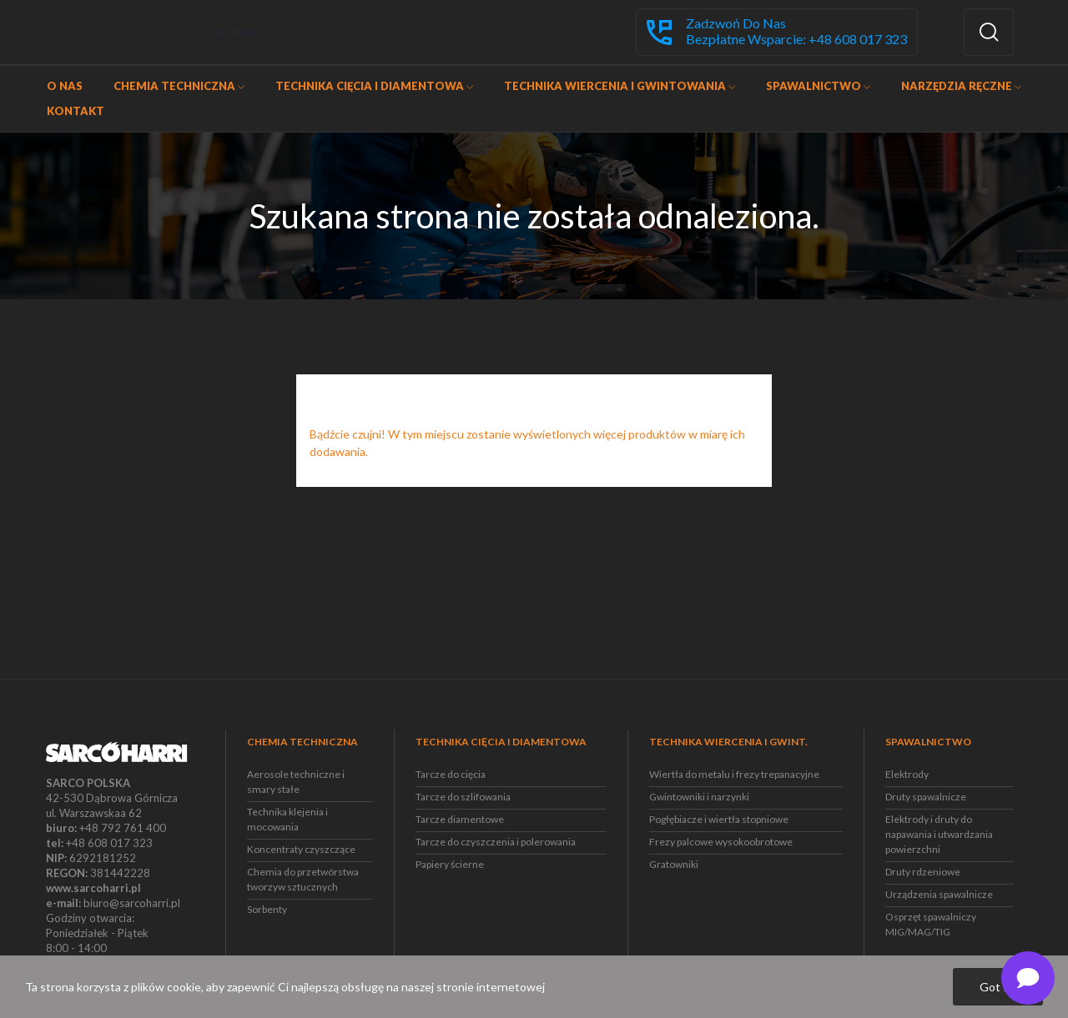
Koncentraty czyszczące (301, 849)
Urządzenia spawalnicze (939, 894)
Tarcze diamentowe (460, 819)
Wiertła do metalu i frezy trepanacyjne (734, 774)
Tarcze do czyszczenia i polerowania (496, 841)
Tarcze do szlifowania (463, 796)
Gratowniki (673, 864)
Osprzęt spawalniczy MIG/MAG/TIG (930, 924)
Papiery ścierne (450, 864)
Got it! (998, 987)
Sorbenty (267, 909)
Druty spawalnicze (925, 796)
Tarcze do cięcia (451, 774)
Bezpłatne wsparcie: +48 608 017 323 (796, 39)
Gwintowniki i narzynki (699, 796)
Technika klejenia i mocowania (287, 819)
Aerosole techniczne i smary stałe (296, 781)
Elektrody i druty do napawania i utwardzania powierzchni (939, 834)
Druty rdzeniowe (922, 871)
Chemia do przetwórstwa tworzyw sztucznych (303, 879)
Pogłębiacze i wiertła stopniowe (718, 819)
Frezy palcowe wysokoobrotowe (721, 841)
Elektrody (907, 774)
